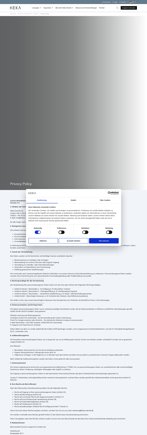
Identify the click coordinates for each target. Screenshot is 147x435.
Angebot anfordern (128, 8)
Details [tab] (73, 200)
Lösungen (36, 8)
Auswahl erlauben (73, 241)
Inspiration (48, 8)
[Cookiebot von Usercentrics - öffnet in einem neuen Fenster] (109, 193)
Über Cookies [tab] (105, 200)
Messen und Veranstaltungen (86, 8)
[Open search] (117, 8)
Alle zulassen (104, 241)
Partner (102, 8)
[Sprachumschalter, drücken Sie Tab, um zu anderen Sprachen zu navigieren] (133, 2)
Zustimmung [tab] (42, 200)
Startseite (13, 14)
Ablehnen (43, 241)
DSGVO (36, 14)
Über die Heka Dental (64, 8)
